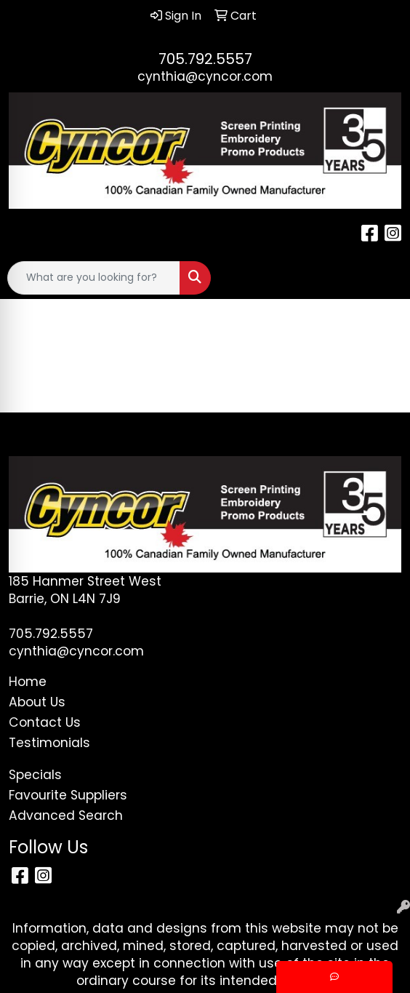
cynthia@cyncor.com (205, 76)
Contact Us (45, 722)
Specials (35, 774)
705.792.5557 (205, 59)
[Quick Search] (93, 278)
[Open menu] (380, 277)
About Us (37, 702)
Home (28, 681)
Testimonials (49, 742)
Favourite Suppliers (68, 795)
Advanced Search (66, 815)
